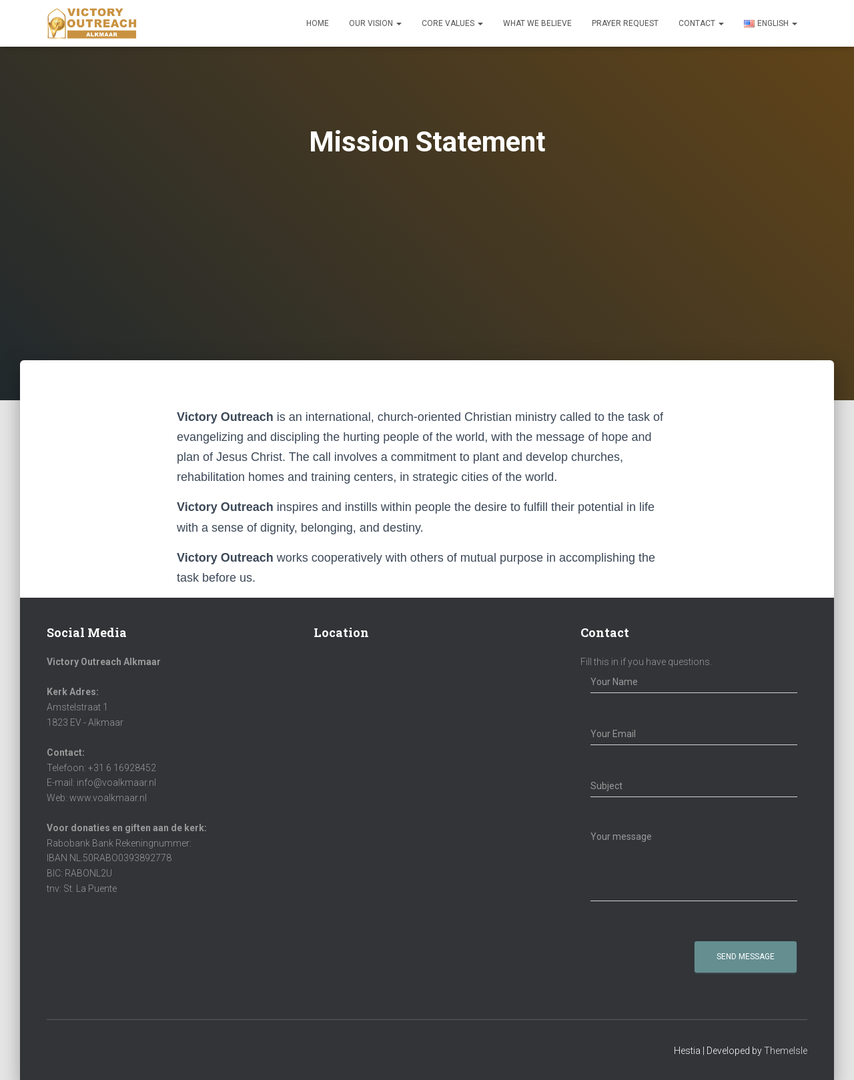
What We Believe (537, 23)
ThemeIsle (785, 1050)
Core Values (452, 23)
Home (317, 23)
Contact (701, 23)
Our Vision (375, 23)
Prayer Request (625, 23)
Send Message (746, 956)
